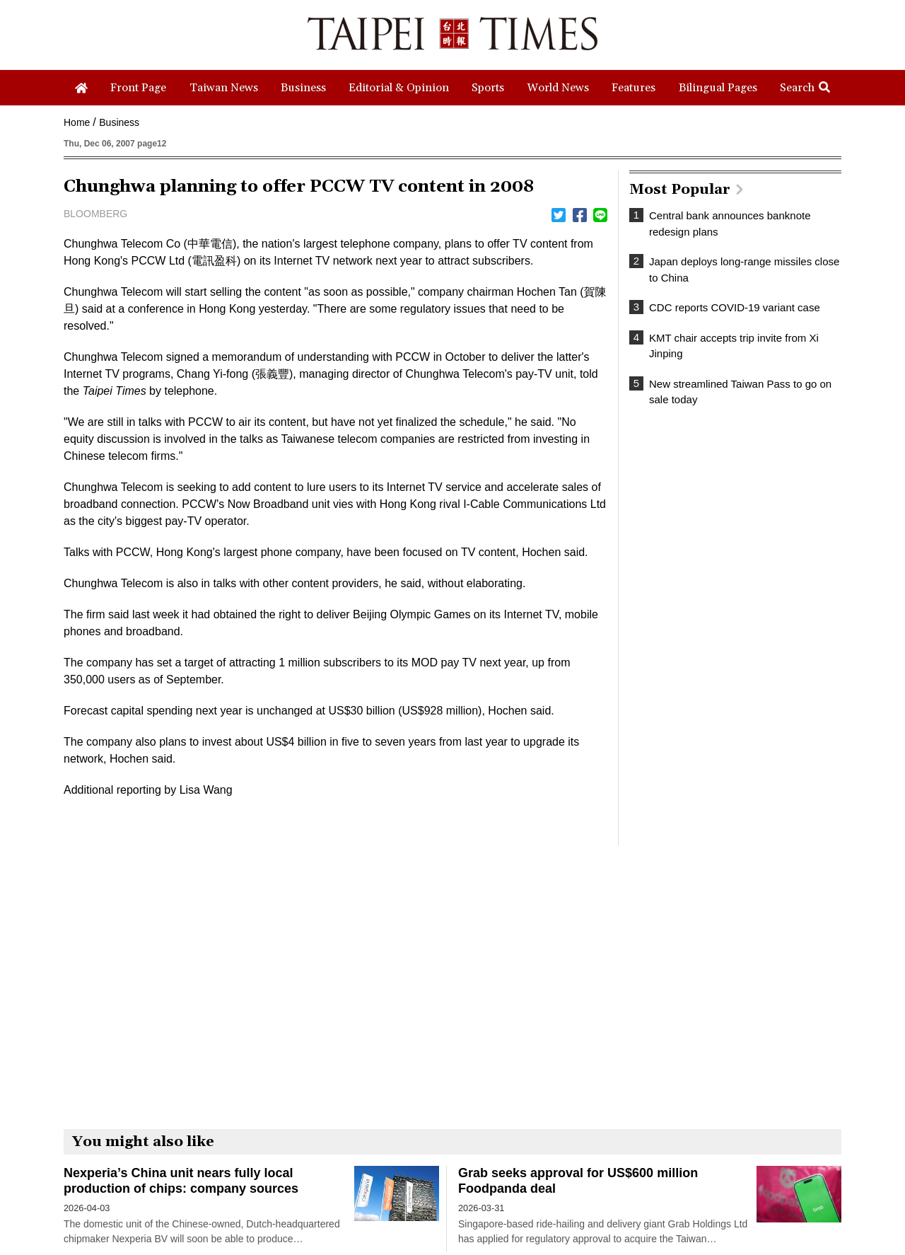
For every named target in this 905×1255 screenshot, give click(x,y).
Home (77, 122)
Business (119, 122)
